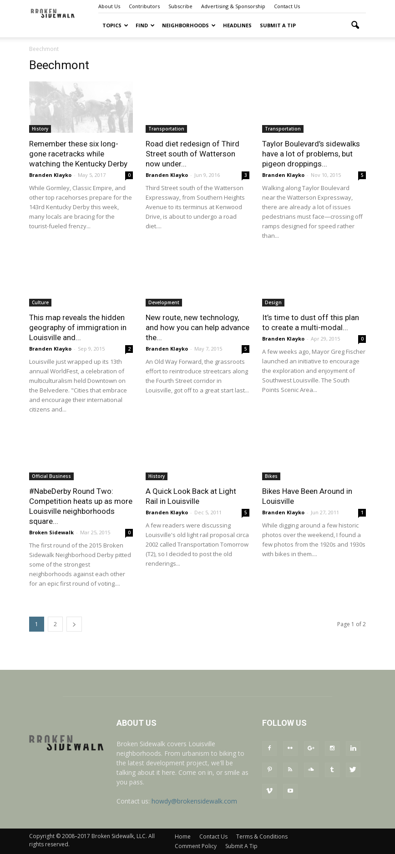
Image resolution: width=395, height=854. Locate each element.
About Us (109, 6)
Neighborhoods (189, 25)
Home (183, 836)
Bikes (271, 476)
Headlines (237, 25)
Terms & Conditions (262, 836)
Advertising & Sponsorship (233, 6)
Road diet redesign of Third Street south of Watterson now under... (192, 153)
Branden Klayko (50, 174)
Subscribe (180, 6)
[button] (355, 25)
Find (145, 25)
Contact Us (287, 6)
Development (163, 302)
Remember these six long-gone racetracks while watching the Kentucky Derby (78, 153)
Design (273, 302)
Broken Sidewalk (51, 532)
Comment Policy (196, 846)
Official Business (51, 476)
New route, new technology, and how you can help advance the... (197, 327)
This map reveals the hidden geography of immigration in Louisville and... (78, 327)
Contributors (144, 6)
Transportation (166, 129)
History (40, 129)
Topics (115, 25)
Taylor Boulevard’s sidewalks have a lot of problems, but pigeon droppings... (311, 153)
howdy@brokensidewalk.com (194, 801)
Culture (40, 302)
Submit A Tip (278, 25)
